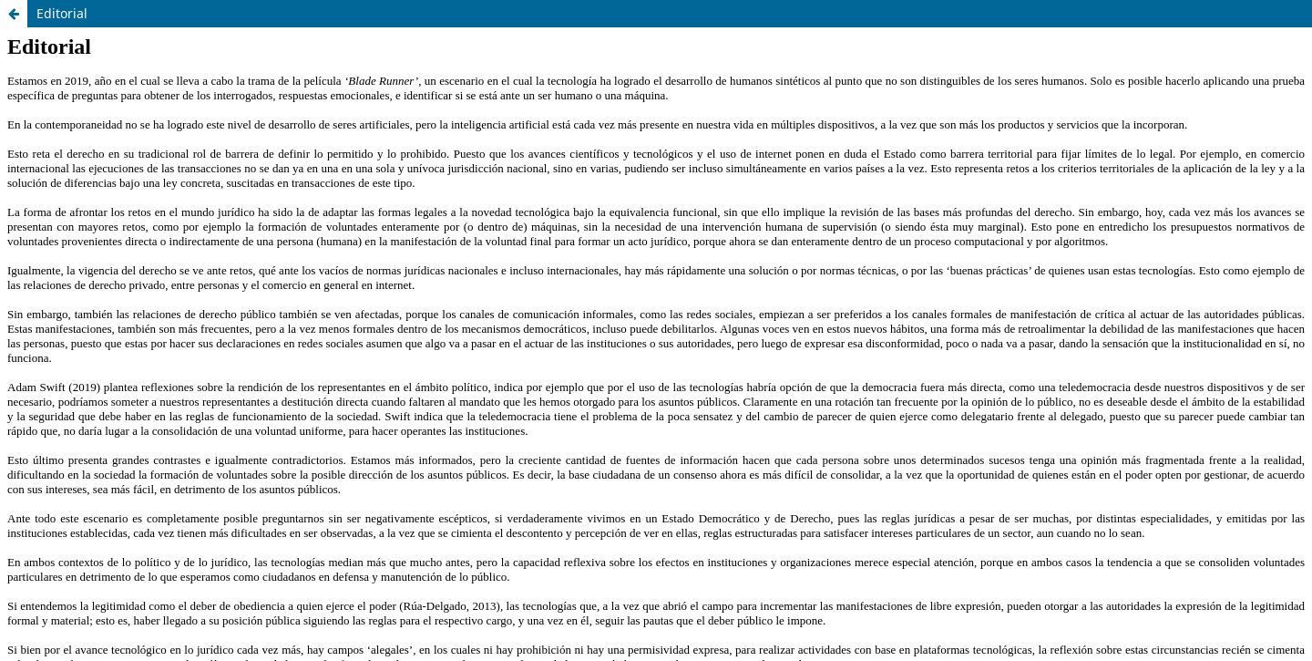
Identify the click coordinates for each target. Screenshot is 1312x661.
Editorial (61, 13)
